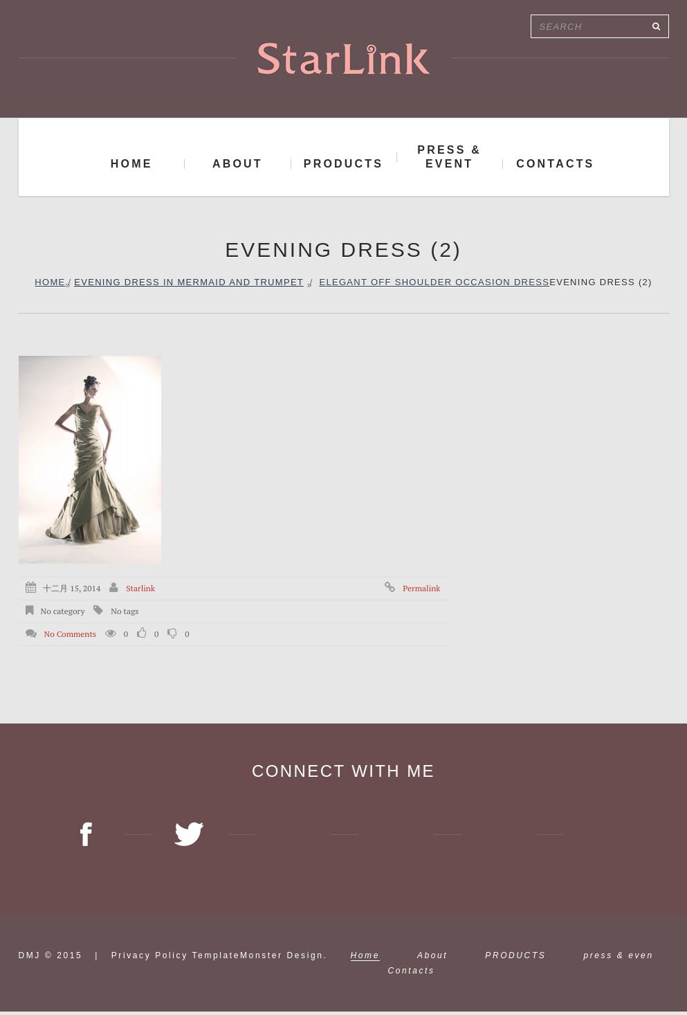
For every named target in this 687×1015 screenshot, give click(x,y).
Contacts (411, 974)
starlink (140, 588)
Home (50, 282)
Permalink (421, 588)
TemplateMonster (237, 959)
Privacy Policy (149, 959)
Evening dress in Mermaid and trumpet (189, 282)
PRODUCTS (515, 959)
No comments (70, 634)
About (432, 959)
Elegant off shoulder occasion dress (434, 282)
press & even (618, 959)
